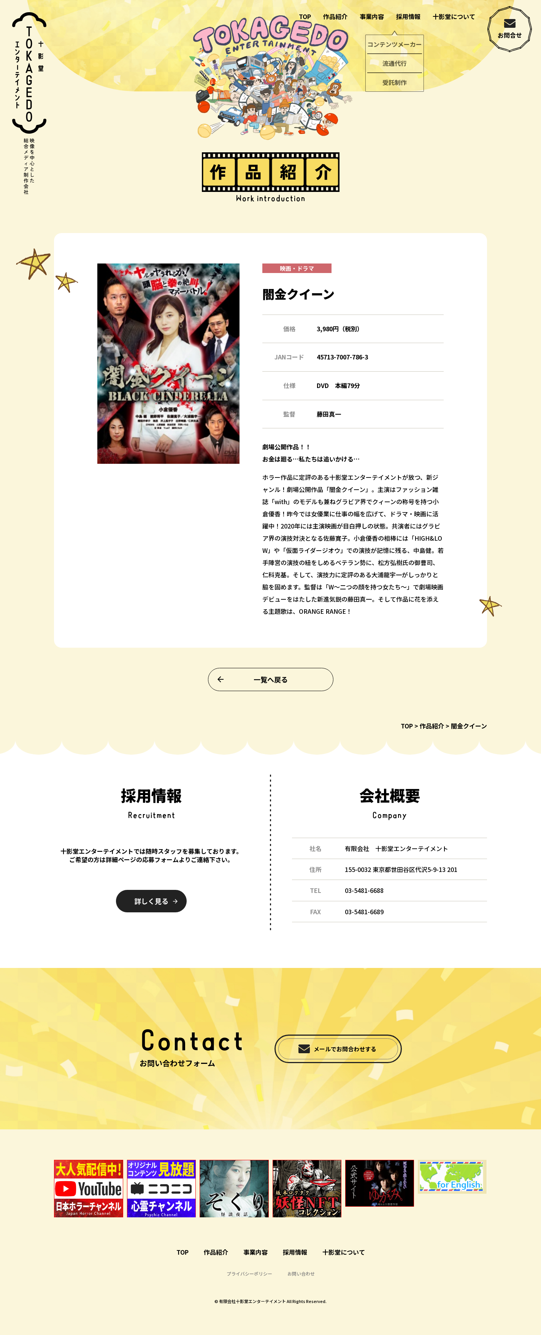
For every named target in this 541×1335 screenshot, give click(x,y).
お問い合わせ (301, 1273)
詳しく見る (151, 901)
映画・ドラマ (297, 282)
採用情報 (408, 16)
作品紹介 (335, 16)
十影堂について (454, 16)
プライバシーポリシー (249, 1273)
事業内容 (372, 16)
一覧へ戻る (271, 692)
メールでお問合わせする (345, 1049)
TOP (305, 16)
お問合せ (510, 35)
